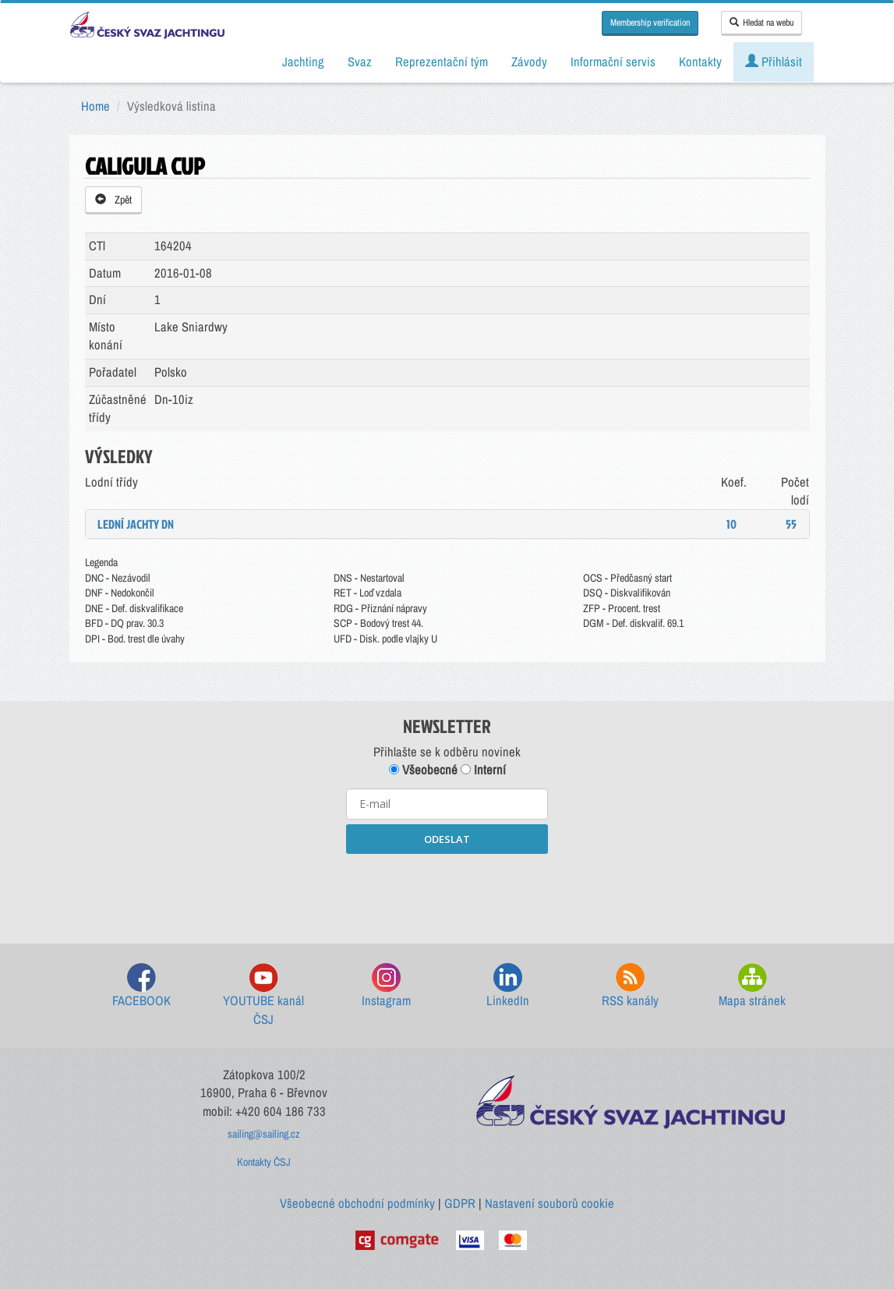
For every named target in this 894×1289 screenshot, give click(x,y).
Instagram (386, 986)
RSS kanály (630, 986)
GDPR (459, 1203)
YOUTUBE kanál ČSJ (263, 995)
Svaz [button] (360, 61)
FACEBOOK (141, 986)
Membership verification (650, 22)
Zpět (113, 200)
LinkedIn (507, 986)
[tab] (447, 524)
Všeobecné (423, 769)
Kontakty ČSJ (264, 1162)
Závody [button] (529, 61)
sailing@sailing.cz (264, 1134)
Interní (483, 769)
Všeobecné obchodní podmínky (357, 1203)
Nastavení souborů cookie (549, 1203)
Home (95, 106)
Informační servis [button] (613, 61)
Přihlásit (773, 61)
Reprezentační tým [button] (441, 61)
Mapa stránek (752, 986)
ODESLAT (447, 839)
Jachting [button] (303, 61)
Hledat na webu (761, 22)
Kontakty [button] (700, 61)
